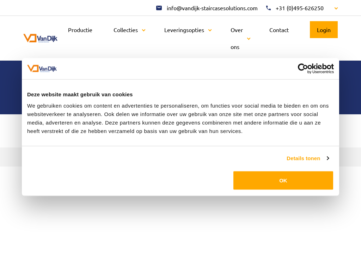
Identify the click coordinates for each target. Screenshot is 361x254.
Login (324, 29)
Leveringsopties (184, 29)
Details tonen (303, 158)
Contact (279, 29)
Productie (80, 29)
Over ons (237, 38)
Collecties (126, 29)
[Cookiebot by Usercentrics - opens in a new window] (303, 69)
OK (283, 180)
